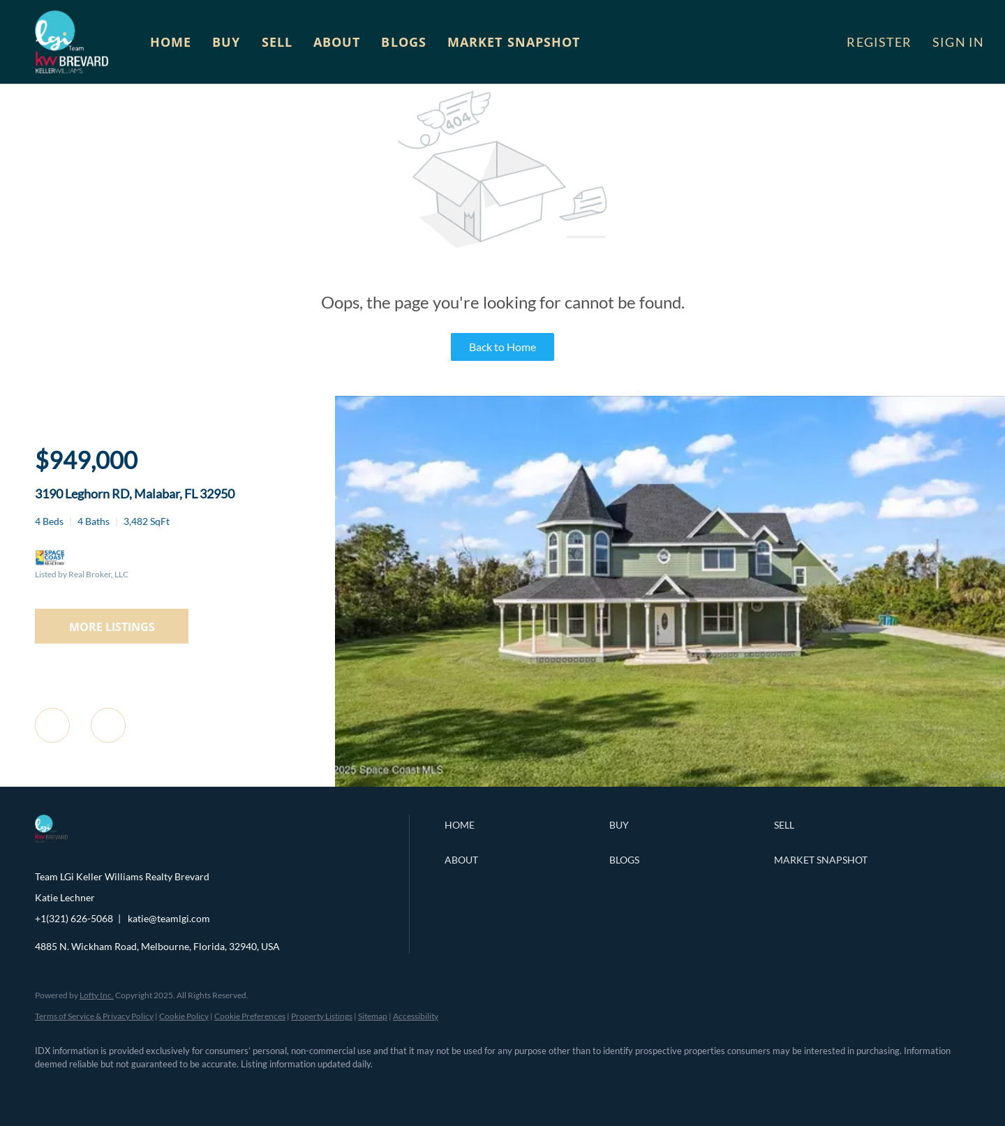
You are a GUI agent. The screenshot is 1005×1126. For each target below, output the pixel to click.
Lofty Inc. (97, 995)
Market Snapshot (514, 42)
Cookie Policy (184, 1016)
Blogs (403, 42)
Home (170, 42)
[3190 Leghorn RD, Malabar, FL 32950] (670, 783)
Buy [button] (226, 42)
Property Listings (321, 1016)
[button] (71, 41)
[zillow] (132, 1088)
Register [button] (879, 42)
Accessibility (415, 1016)
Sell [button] (277, 42)
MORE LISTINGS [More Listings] (112, 627)
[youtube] (213, 1088)
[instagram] (173, 1088)
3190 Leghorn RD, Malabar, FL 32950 (134, 493)
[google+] (254, 1088)
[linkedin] (92, 1088)
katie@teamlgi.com (169, 918)
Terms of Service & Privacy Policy (94, 1016)
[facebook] (51, 1088)
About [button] (337, 42)
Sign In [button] (958, 42)
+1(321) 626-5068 (74, 918)
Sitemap (372, 1016)
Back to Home (502, 346)
